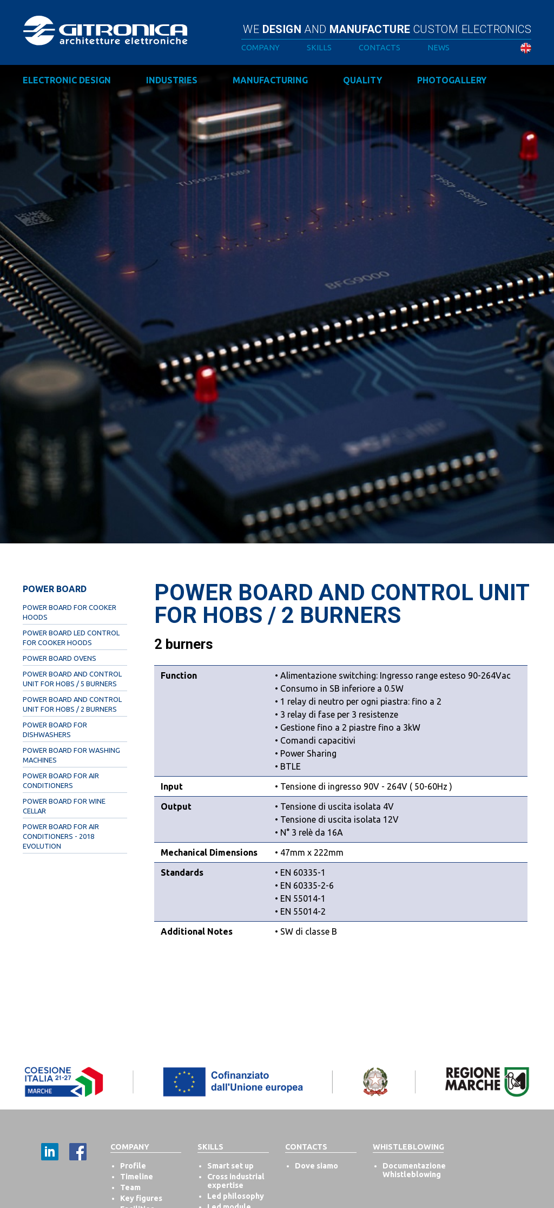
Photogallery (451, 80)
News (438, 47)
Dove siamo (316, 1165)
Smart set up (230, 1165)
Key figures (141, 1198)
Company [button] (260, 47)
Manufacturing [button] (270, 80)
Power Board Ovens (59, 658)
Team (130, 1187)
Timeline (136, 1176)
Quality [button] (362, 80)
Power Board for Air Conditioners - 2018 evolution (61, 836)
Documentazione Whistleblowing (414, 1170)
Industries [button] (171, 80)
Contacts (379, 47)
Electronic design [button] (67, 80)
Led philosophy (235, 1196)
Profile (133, 1165)
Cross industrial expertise (236, 1181)
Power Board (55, 589)
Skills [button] (319, 47)
